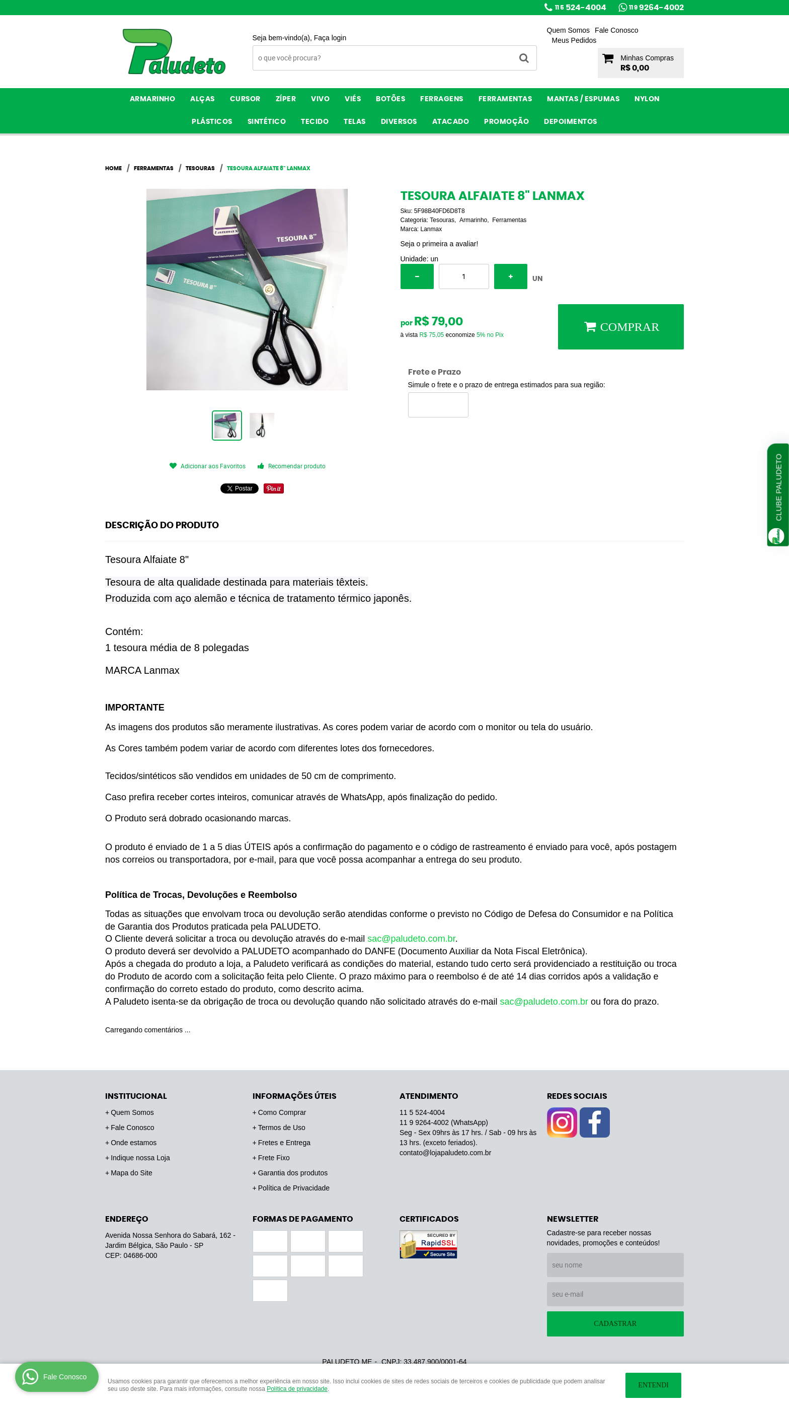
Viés (353, 99)
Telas (355, 121)
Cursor (245, 99)
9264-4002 (656, 8)
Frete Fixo (274, 1158)
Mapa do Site (131, 1173)
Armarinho (153, 99)
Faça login (330, 38)
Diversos (399, 121)
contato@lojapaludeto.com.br (445, 1153)
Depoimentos (570, 121)
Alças (202, 99)
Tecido (315, 121)
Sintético (267, 121)
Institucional (136, 1096)
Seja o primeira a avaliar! (440, 244)
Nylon (647, 99)
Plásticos (212, 121)
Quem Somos (568, 30)
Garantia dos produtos (293, 1173)
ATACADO (450, 121)
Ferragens (441, 99)
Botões (390, 99)
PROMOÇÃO (506, 121)
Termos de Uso (281, 1127)
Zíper (286, 99)
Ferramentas (505, 99)
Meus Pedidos (574, 40)
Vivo (320, 99)
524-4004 (580, 8)
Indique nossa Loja (140, 1158)
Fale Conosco (616, 30)
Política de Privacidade (294, 1188)
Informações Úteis (295, 1096)
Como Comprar (282, 1112)
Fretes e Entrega (284, 1143)
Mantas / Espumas (583, 99)
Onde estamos (133, 1143)
